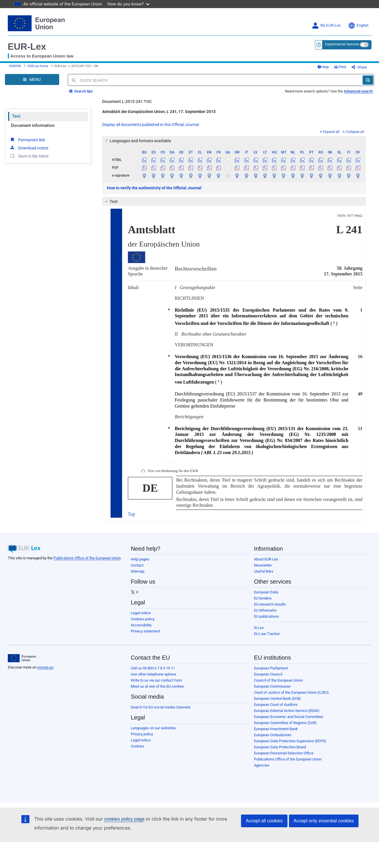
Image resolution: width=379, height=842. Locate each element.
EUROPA (15, 66)
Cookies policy (142, 619)
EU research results (270, 604)
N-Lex (259, 628)
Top (131, 514)
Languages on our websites (153, 728)
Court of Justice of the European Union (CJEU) (291, 692)
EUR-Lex (27, 46)
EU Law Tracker (267, 634)
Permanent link (27, 140)
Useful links (263, 571)
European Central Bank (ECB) (277, 698)
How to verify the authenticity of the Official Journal (154, 188)
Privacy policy (142, 734)
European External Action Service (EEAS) (287, 710)
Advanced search (358, 91)
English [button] (358, 25)
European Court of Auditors (276, 704)
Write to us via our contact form (156, 680)
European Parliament (271, 668)
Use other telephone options (153, 674)
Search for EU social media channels (161, 707)
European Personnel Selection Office (283, 753)
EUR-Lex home (38, 66)
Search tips (81, 91)
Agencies (261, 765)
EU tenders (263, 598)
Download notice (29, 148)
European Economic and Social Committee (288, 717)
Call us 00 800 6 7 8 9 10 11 (153, 668)
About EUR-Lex (266, 559)
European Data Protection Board (280, 747)
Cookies (137, 746)
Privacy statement (145, 631)
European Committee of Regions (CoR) (285, 723)
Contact (137, 565)
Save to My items (29, 156)
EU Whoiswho (265, 610)
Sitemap (137, 571)
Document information (33, 125)
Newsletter (263, 565)
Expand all (329, 132)
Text (16, 116)
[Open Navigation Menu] (32, 79)
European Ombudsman (272, 735)
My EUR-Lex (326, 25)
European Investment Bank (276, 729)
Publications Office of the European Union (87, 558)
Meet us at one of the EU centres (157, 686)
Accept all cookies (264, 820)
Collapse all (353, 132)
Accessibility (141, 625)
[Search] (368, 80)
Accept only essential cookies (324, 820)
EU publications (266, 616)
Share (359, 67)
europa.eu (45, 667)
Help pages (140, 559)
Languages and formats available (137, 140)
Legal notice (141, 613)
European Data (266, 592)
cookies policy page (124, 819)
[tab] (233, 140)
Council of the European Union (278, 680)
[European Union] (22, 658)
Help (323, 67)
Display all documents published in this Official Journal (150, 124)
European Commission (272, 686)
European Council (268, 674)
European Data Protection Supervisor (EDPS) (290, 741)
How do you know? (128, 3)
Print (340, 67)
